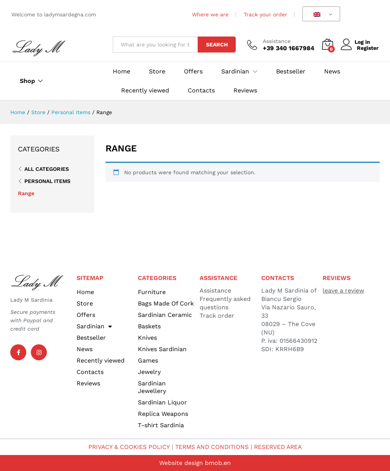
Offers (193, 71)
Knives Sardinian (162, 349)
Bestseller (290, 71)
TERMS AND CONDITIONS (211, 446)
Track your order (265, 14)
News (332, 71)
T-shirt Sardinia (161, 425)
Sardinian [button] (235, 71)
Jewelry (149, 372)
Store (157, 71)
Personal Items (47, 181)
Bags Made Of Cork (166, 303)
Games (148, 360)
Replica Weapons (163, 413)
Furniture (152, 292)
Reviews (245, 91)
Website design (181, 462)
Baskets (149, 326)
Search (217, 44)
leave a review (343, 290)
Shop (27, 81)
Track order (217, 315)
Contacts (201, 91)
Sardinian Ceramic (165, 314)
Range (26, 193)
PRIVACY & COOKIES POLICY (126, 446)
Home (121, 71)
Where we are (210, 14)
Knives (147, 337)
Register (368, 48)
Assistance (277, 41)
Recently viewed (145, 91)
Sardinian (94, 326)
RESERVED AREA (280, 446)
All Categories (46, 169)
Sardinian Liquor (162, 402)
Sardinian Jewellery (152, 387)
